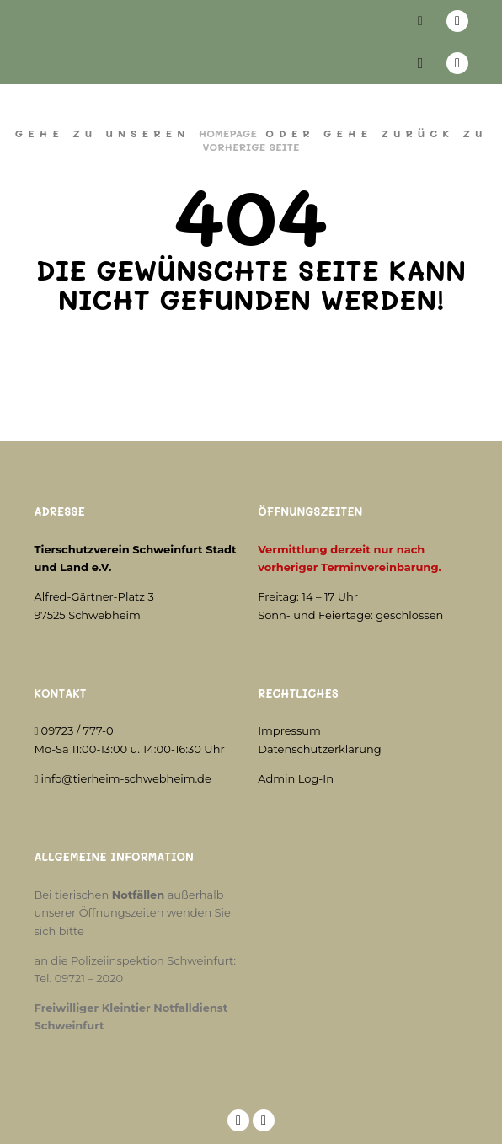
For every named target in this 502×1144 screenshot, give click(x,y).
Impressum (289, 730)
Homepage (228, 133)
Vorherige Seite (250, 146)
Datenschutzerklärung (320, 749)
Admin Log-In (296, 778)
